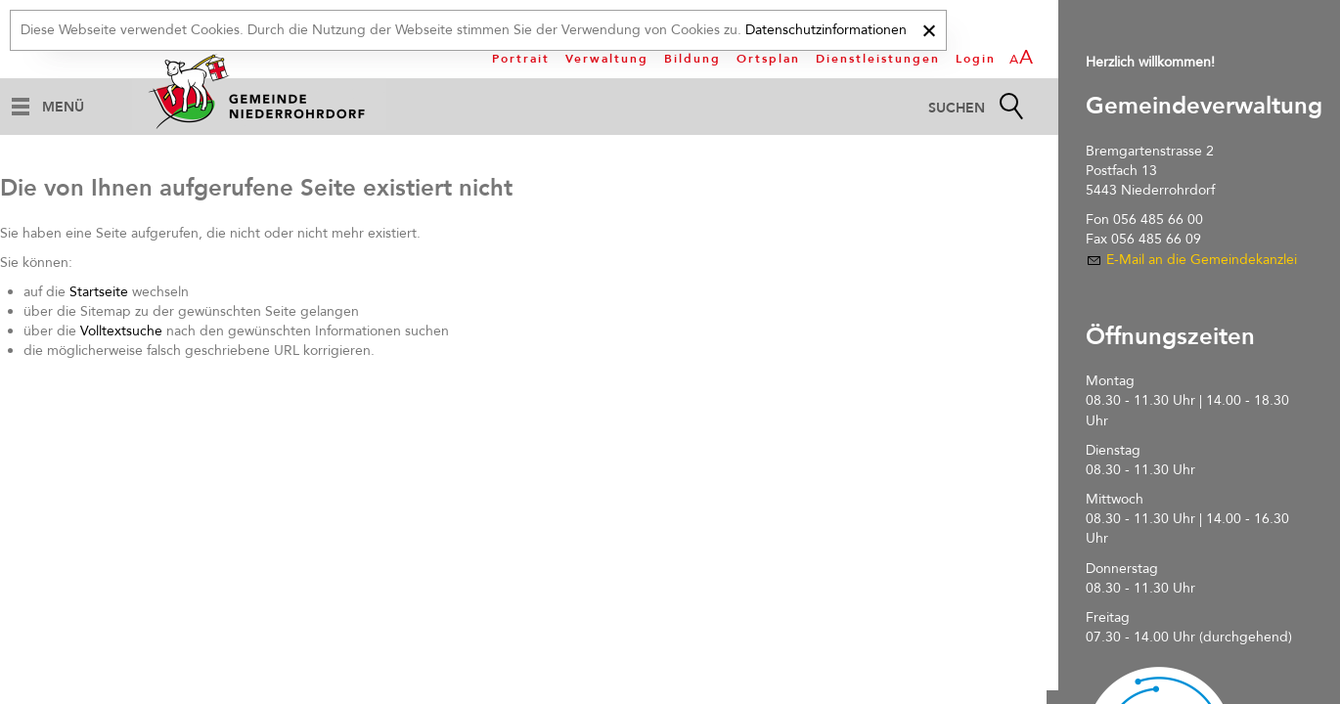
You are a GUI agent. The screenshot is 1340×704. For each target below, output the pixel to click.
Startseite (98, 292)
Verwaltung (606, 58)
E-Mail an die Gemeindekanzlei (1201, 259)
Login (976, 58)
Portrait (521, 58)
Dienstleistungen (878, 58)
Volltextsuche (121, 331)
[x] (928, 28)
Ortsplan (768, 58)
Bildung (692, 58)
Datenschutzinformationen (826, 30)
